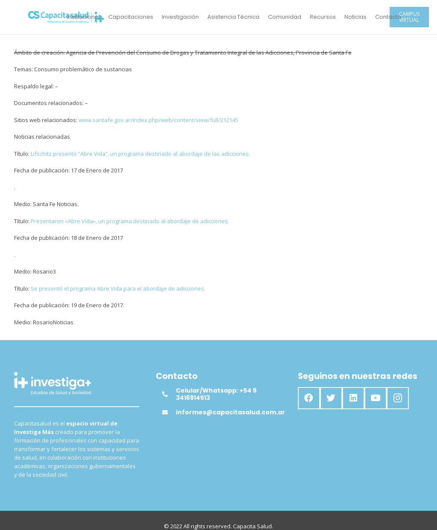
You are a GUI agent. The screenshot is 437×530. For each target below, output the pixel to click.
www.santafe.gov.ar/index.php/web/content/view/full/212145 (158, 120)
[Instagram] (398, 398)
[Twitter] (331, 398)
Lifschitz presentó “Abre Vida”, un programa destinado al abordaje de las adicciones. (140, 153)
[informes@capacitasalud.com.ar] (169, 412)
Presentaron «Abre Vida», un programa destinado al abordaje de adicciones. (129, 221)
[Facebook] (309, 398)
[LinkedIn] (353, 398)
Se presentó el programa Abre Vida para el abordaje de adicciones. (118, 288)
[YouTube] (375, 398)
